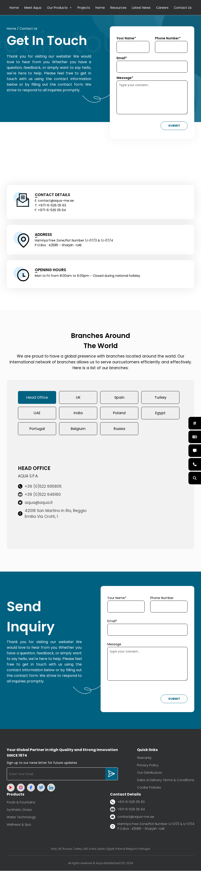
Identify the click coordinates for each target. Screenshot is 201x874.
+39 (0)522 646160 (39, 497)
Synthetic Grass (19, 812)
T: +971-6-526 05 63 (50, 206)
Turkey (160, 398)
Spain (119, 398)
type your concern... (147, 667)
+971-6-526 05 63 (127, 804)
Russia (119, 431)
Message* (125, 78)
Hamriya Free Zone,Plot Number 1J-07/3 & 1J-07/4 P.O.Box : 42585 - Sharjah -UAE (152, 829)
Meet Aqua (32, 8)
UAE (37, 415)
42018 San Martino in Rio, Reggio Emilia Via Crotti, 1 (52, 516)
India (78, 415)
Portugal (37, 431)
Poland (119, 415)
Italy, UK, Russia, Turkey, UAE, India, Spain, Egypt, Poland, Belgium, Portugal (100, 852)
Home (14, 8)
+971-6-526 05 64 (127, 812)
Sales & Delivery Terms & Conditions (165, 783)
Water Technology (21, 820)
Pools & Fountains (21, 805)
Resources (118, 8)
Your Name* (126, 39)
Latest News (141, 8)
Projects (83, 8)
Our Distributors (149, 775)
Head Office (37, 398)
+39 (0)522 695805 (40, 489)
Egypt (160, 415)
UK (78, 398)
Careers (162, 8)
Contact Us (183, 8)
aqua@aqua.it (35, 505)
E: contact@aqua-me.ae (54, 201)
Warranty (144, 760)
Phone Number (162, 601)
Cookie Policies (149, 790)
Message (114, 647)
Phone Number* (168, 39)
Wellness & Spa (19, 827)
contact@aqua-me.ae (132, 820)
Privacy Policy (148, 768)
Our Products (59, 7)
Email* (122, 58)
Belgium (78, 431)
